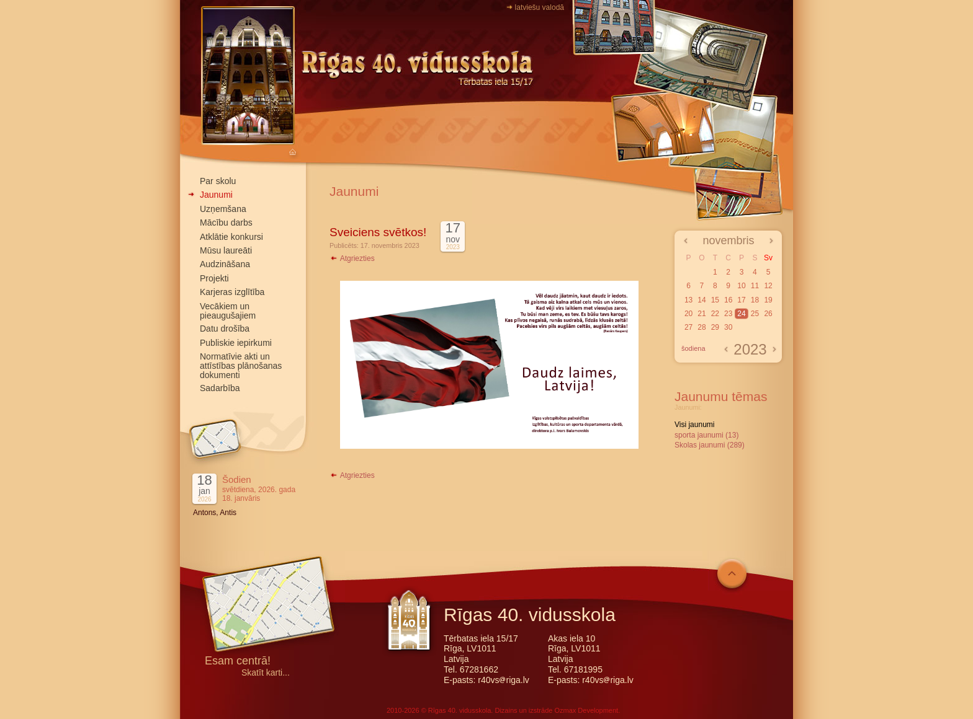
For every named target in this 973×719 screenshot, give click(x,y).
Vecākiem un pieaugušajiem (228, 310)
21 (701, 313)
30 (728, 327)
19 (768, 300)
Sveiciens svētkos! (378, 232)
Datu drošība (224, 328)
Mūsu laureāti (226, 250)
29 (715, 327)
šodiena (693, 348)
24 (741, 313)
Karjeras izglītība (232, 292)
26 (768, 313)
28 (701, 327)
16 (728, 300)
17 (741, 300)
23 (728, 313)
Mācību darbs (226, 222)
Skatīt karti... (265, 672)
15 (715, 300)
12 (768, 285)
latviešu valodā (539, 7)
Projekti (214, 278)
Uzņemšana (223, 209)
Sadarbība (220, 388)
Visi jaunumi (694, 424)
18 (755, 300)
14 (701, 300)
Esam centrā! (238, 661)
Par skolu (218, 181)
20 (688, 313)
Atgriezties (352, 258)
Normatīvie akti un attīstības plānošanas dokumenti (241, 365)
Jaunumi (216, 195)
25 (755, 313)
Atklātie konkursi (231, 237)
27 (688, 327)
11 (755, 285)
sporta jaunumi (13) (706, 435)
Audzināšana (225, 264)
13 (688, 300)
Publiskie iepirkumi (236, 343)
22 (715, 313)
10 (741, 285)
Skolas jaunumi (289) (710, 445)
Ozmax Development (586, 710)
